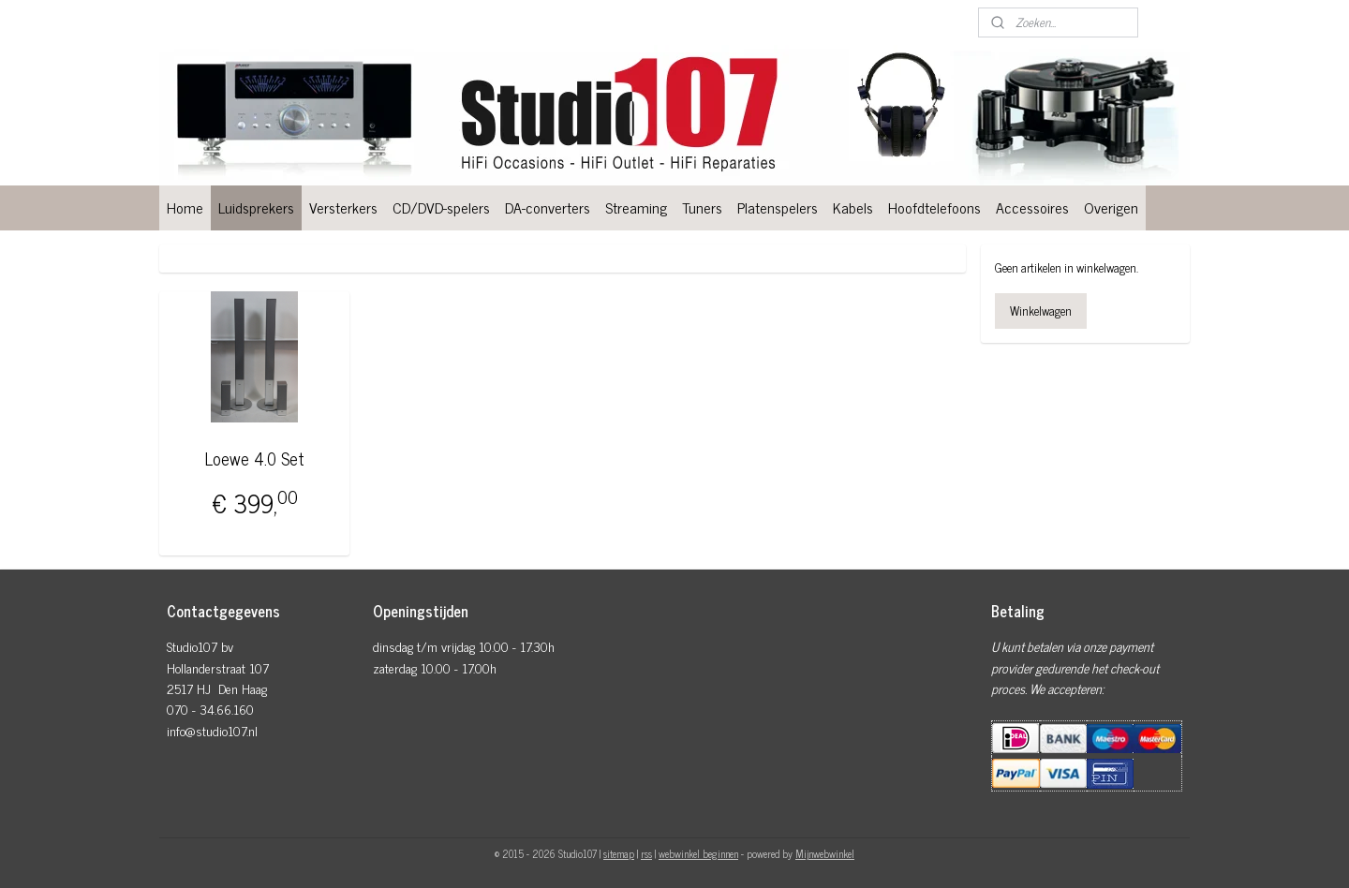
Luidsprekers (256, 207)
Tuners (702, 207)
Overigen (1111, 207)
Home (185, 207)
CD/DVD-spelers (441, 207)
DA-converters (547, 207)
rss (646, 853)
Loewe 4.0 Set (254, 458)
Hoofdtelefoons (934, 207)
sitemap (618, 853)
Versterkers (343, 207)
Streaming (636, 207)
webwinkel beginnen (698, 853)
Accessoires (1032, 207)
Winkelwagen (1041, 310)
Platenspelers (777, 207)
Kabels (853, 207)
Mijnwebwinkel (824, 853)
